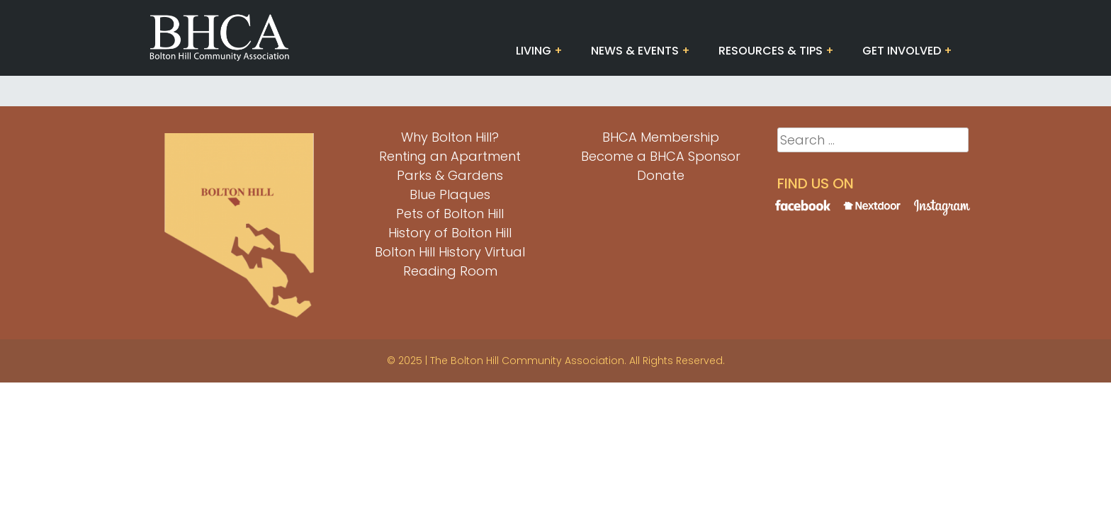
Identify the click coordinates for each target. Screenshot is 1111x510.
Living (533, 50)
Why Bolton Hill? (450, 137)
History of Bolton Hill (450, 233)
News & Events (635, 50)
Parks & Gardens (450, 175)
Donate (660, 175)
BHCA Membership (660, 137)
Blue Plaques (450, 194)
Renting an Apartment (450, 156)
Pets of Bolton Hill (450, 213)
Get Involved (901, 50)
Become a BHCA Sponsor (660, 156)
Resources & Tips (770, 50)
